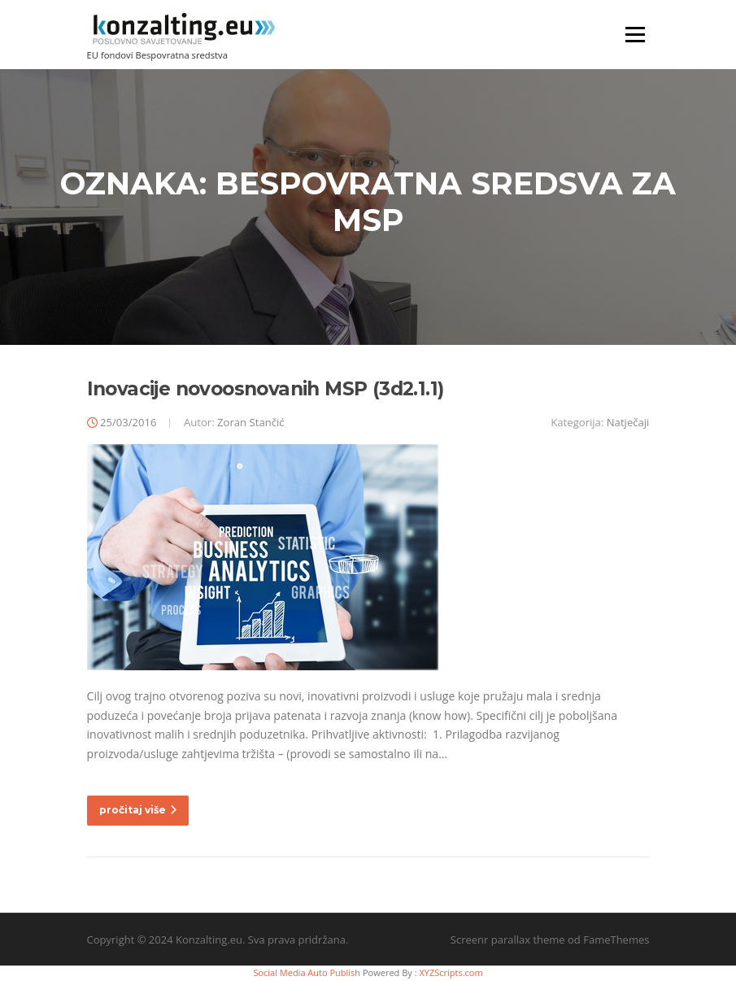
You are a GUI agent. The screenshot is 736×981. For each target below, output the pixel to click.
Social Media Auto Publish (306, 972)
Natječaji (628, 422)
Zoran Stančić (251, 422)
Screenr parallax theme (508, 939)
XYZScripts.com (450, 972)
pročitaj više (137, 810)
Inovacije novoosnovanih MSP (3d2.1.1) (265, 388)
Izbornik (635, 34)
